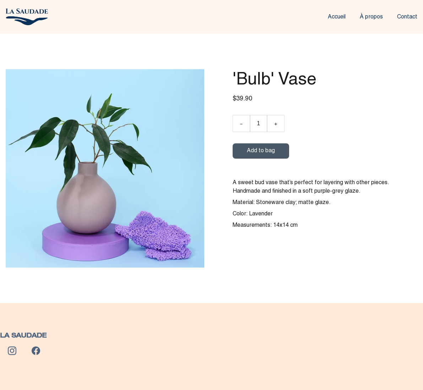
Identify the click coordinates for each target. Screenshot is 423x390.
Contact (407, 17)
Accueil (337, 17)
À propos (371, 17)
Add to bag (261, 150)
